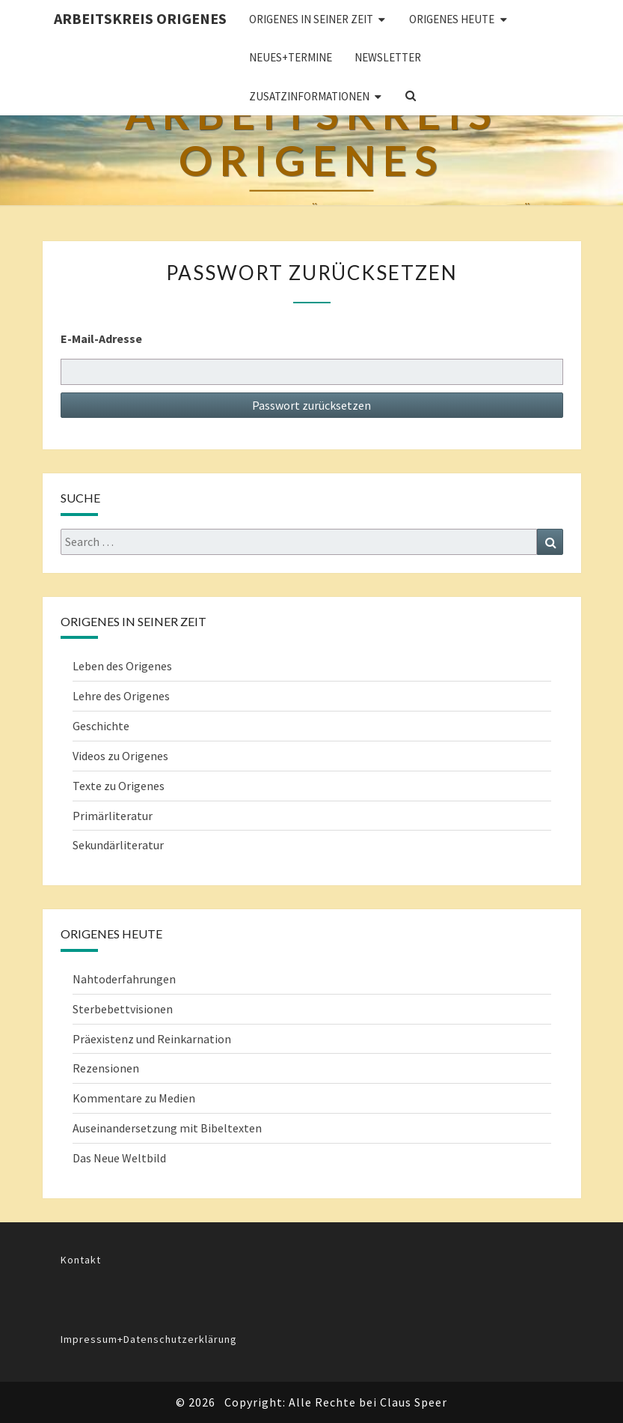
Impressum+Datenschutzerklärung (149, 1339)
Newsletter (388, 57)
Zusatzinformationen (309, 96)
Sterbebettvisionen (123, 1008)
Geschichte (101, 725)
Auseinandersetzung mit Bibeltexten (167, 1127)
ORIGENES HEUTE (451, 19)
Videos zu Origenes (120, 755)
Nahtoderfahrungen (124, 978)
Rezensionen (106, 1068)
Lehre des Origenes (121, 695)
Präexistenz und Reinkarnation (152, 1038)
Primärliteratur (113, 815)
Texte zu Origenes (119, 785)
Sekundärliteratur (118, 844)
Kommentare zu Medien (134, 1097)
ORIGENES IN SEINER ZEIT (311, 19)
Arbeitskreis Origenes (140, 18)
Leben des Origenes (122, 665)
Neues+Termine (290, 57)
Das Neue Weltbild (119, 1157)
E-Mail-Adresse (101, 338)
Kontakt (81, 1259)
